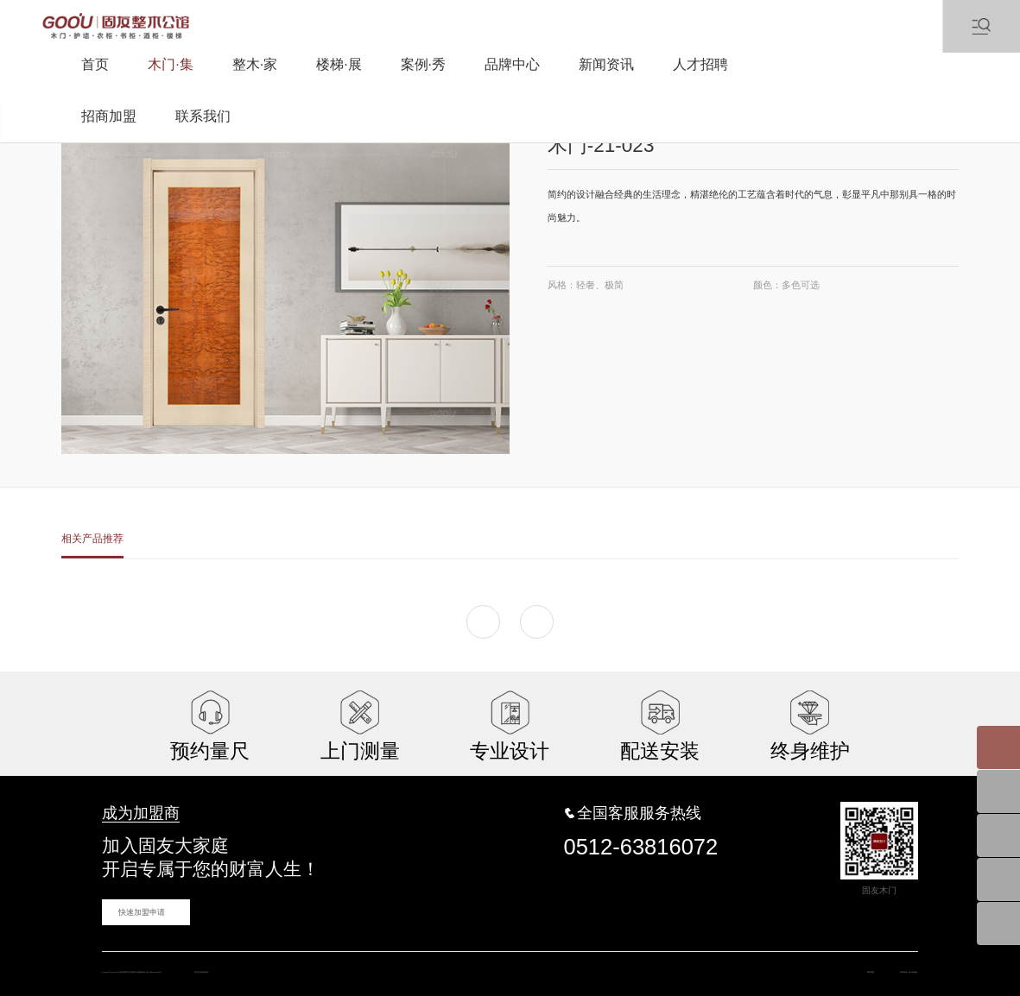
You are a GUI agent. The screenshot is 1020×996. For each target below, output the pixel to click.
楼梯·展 (338, 64)
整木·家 (254, 64)
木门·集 (170, 64)
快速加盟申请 (134, 896)
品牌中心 (512, 64)
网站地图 (793, 961)
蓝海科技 (476, 961)
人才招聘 (700, 64)
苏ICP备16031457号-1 (344, 961)
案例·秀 (423, 64)
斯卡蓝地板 (893, 961)
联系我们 (203, 116)
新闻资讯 (606, 64)
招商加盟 (108, 116)
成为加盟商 (128, 802)
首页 (95, 64)
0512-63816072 (641, 831)
